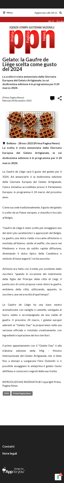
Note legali (9, 453)
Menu (8, 12)
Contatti (8, 446)
